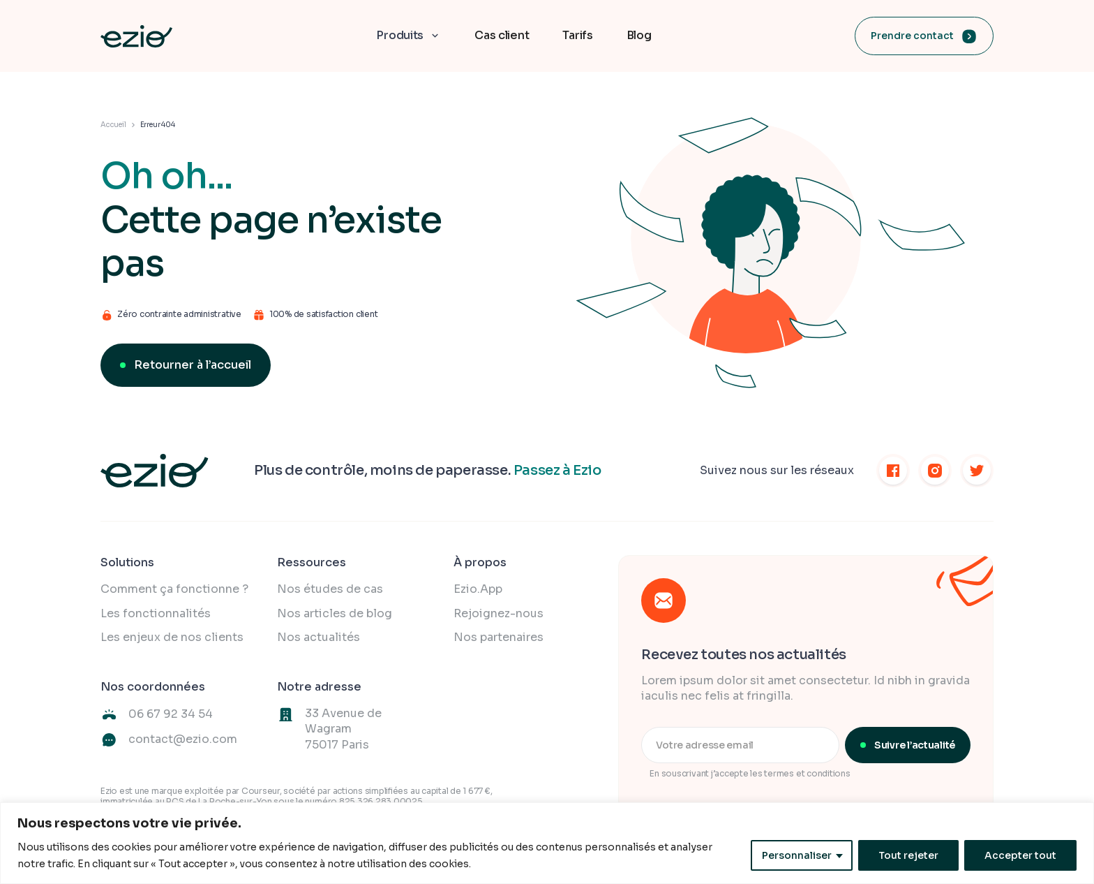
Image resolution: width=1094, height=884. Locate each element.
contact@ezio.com (182, 739)
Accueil (113, 124)
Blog (639, 35)
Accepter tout (1020, 855)
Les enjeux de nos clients (171, 637)
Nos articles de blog (334, 613)
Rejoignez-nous (499, 613)
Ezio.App (478, 589)
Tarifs (577, 35)
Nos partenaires (499, 637)
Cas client (501, 35)
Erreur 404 (157, 124)
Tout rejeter (908, 855)
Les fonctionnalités (155, 613)
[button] (408, 35)
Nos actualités (318, 637)
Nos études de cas (330, 589)
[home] (136, 36)
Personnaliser (797, 855)
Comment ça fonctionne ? (174, 589)
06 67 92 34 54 (170, 714)
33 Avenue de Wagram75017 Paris (343, 729)
